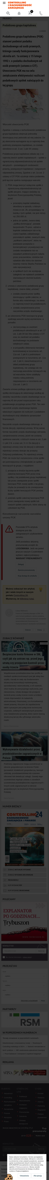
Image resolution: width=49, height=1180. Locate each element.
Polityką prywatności (22, 1167)
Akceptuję (38, 1175)
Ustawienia (24, 1175)
